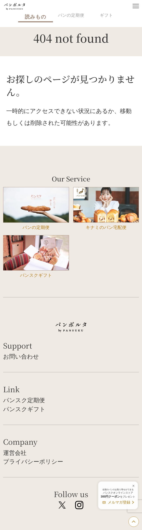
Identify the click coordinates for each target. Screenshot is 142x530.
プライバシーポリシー (33, 461)
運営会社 (14, 452)
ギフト (106, 15)
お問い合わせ (21, 356)
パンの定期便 (71, 15)
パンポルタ (14, 6)
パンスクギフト (24, 409)
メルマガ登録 (119, 502)
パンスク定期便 (24, 400)
